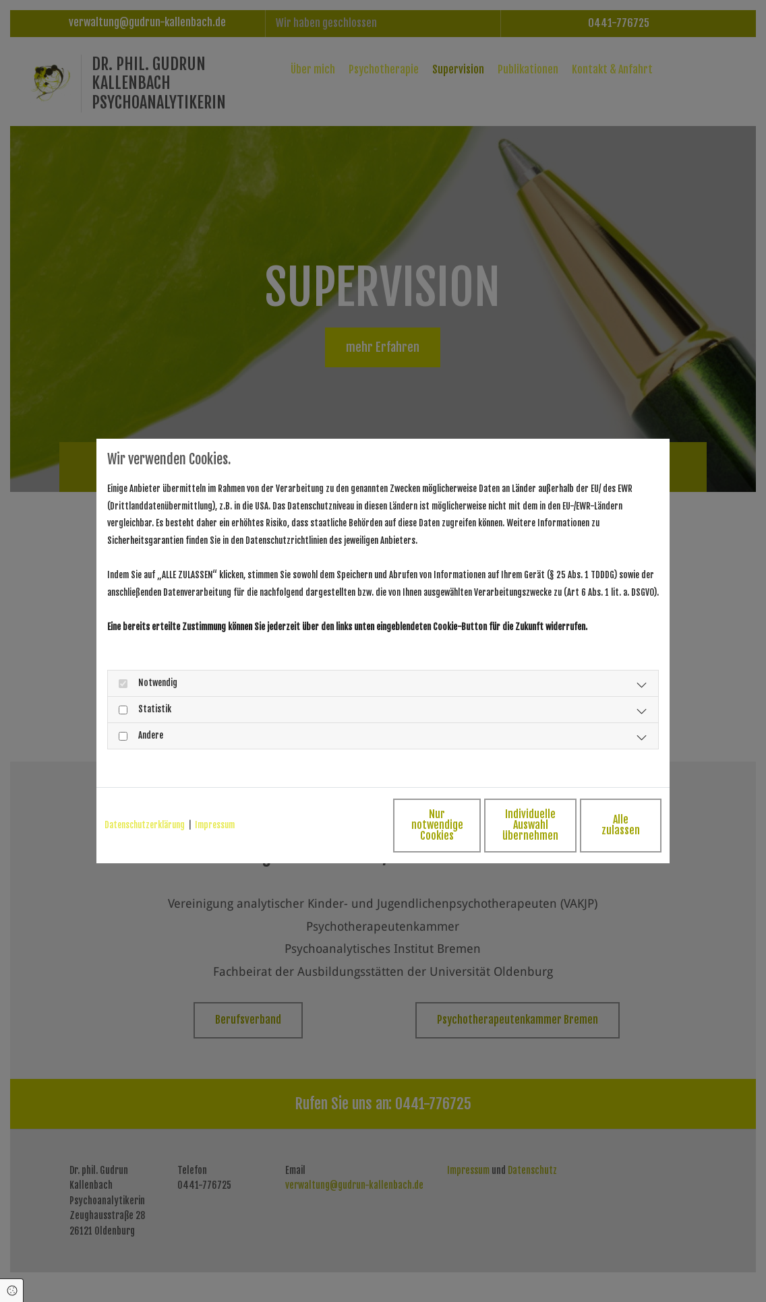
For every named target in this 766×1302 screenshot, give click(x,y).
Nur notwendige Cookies (343, 825)
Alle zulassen (599, 825)
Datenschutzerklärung (145, 824)
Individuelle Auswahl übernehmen (471, 824)
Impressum (215, 824)
